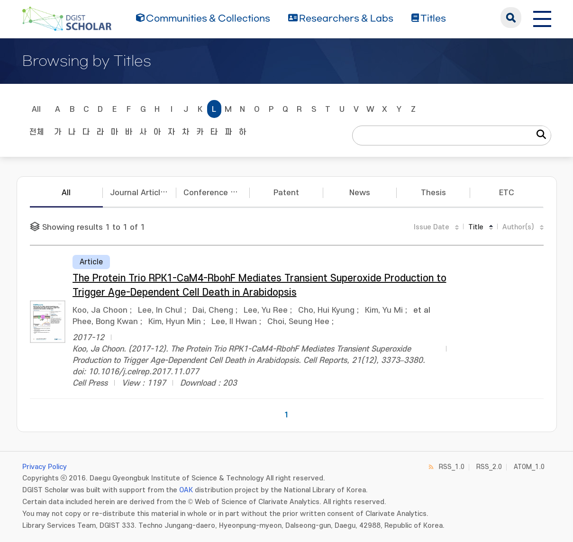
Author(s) (518, 227)
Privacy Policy (44, 467)
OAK (186, 490)
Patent (286, 193)
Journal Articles (139, 193)
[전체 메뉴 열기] (542, 18)
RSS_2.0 (489, 466)
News (359, 193)
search (510, 17)
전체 (36, 132)
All (36, 109)
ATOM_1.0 (529, 466)
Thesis (433, 193)
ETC (506, 193)
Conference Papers (216, 193)
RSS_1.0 (451, 466)
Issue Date (431, 227)
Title (475, 227)
